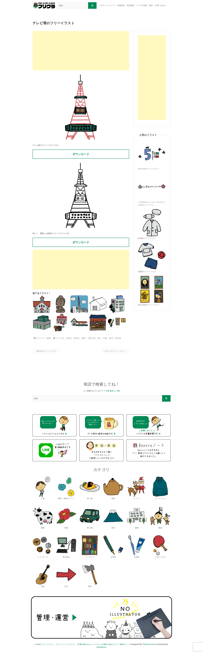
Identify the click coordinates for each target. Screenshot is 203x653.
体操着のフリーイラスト (147, 271)
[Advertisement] (81, 50)
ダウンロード (80, 154)
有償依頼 (130, 5)
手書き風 (91, 338)
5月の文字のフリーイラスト (148, 169)
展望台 (77, 338)
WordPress (101, 647)
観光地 (118, 338)
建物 (49, 338)
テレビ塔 (60, 338)
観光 (111, 338)
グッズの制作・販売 (144, 5)
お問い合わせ (160, 5)
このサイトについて (107, 5)
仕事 (118, 391)
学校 (107, 391)
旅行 (99, 338)
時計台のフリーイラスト (45, 351)
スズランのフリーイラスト (115, 351)
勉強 (111, 391)
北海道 (69, 338)
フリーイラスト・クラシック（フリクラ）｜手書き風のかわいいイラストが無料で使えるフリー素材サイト (85, 644)
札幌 (105, 338)
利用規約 (121, 5)
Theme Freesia (149, 644)
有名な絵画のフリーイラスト (149, 305)
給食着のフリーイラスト (147, 238)
